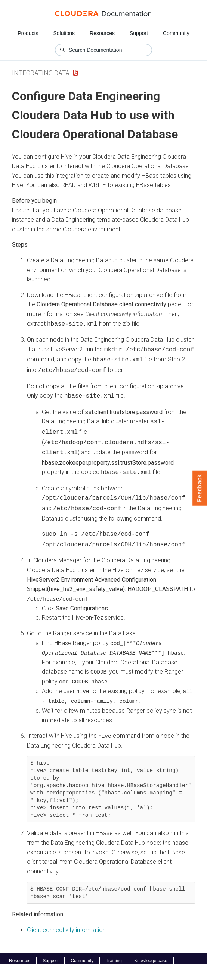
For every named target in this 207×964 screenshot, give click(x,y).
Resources (102, 33)
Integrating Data (40, 73)
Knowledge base (150, 948)
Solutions (64, 33)
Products (28, 33)
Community (176, 33)
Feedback (199, 488)
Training (114, 948)
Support (139, 33)
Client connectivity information (66, 918)
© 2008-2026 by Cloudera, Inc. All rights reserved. (64, 955)
